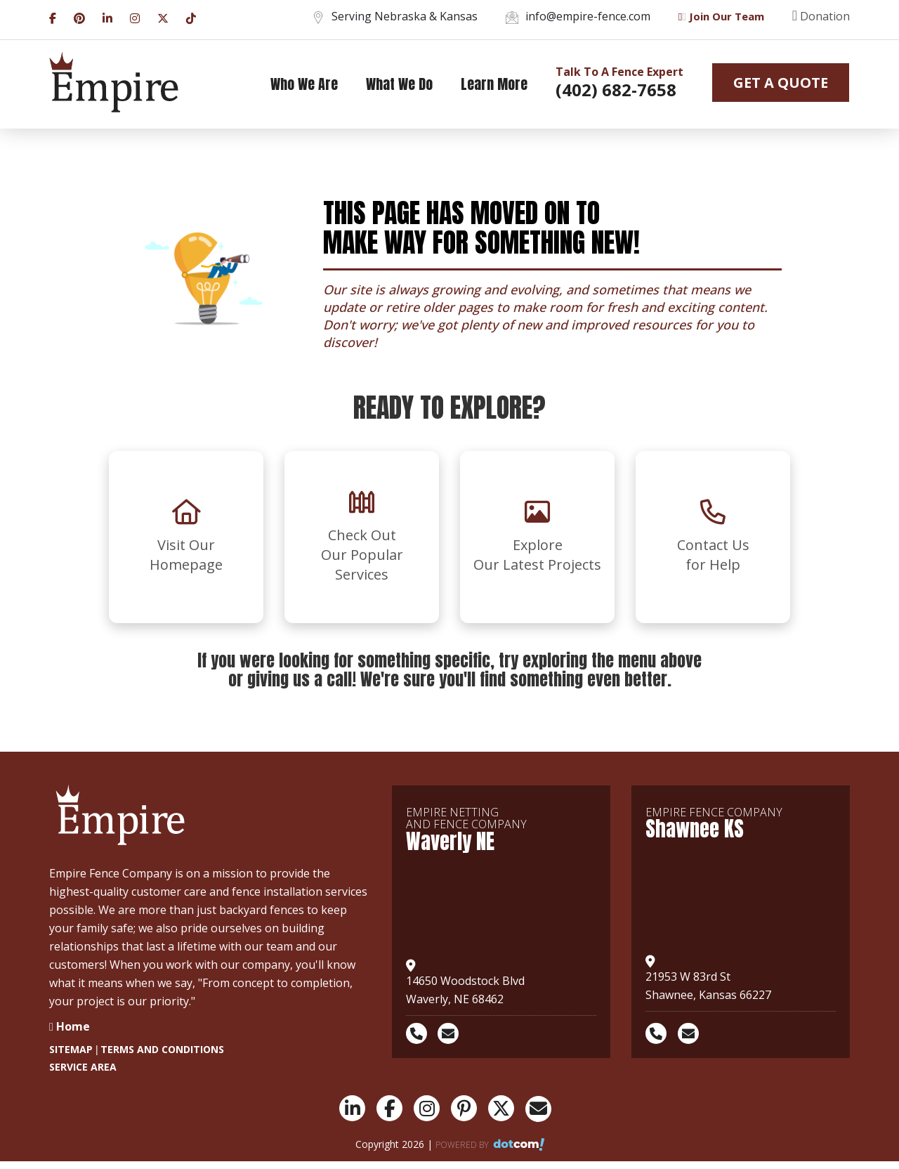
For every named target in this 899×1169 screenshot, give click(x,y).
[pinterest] (79, 17)
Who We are (304, 84)
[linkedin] (107, 17)
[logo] (113, 82)
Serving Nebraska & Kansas (395, 16)
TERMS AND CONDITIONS (162, 1049)
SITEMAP (71, 1049)
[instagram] (135, 17)
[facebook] (52, 17)
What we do (399, 84)
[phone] (420, 1033)
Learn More (494, 84)
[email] (452, 1033)
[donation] (807, 19)
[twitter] (163, 17)
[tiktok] (191, 17)
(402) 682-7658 (616, 90)
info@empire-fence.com (578, 16)
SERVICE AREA (83, 1066)
